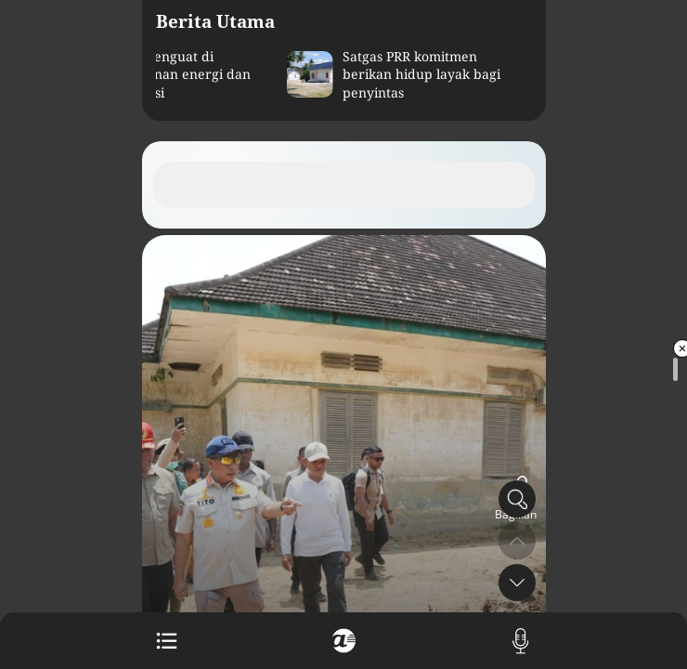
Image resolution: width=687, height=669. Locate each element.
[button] (517, 582)
